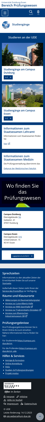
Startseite (6, 283)
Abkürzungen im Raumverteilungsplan (22, 300)
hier (5, 143)
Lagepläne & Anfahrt (21, 256)
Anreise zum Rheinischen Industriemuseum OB (16, 314)
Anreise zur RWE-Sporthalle (17, 306)
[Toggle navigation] (5, 13)
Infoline (21, 396)
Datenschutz (29, 403)
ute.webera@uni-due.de (18, 416)
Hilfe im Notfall (13, 400)
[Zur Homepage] (22, 2)
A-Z (6, 77)
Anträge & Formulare (14, 360)
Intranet (9, 396)
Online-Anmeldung (13, 363)
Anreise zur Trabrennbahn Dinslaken (22, 310)
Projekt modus (12, 373)
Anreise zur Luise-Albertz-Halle (19, 303)
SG (19, 217)
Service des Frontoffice (12, 291)
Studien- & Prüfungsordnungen (19, 370)
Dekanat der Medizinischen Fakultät (20, 168)
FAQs (7, 367)
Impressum (11, 403)
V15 (20, 237)
